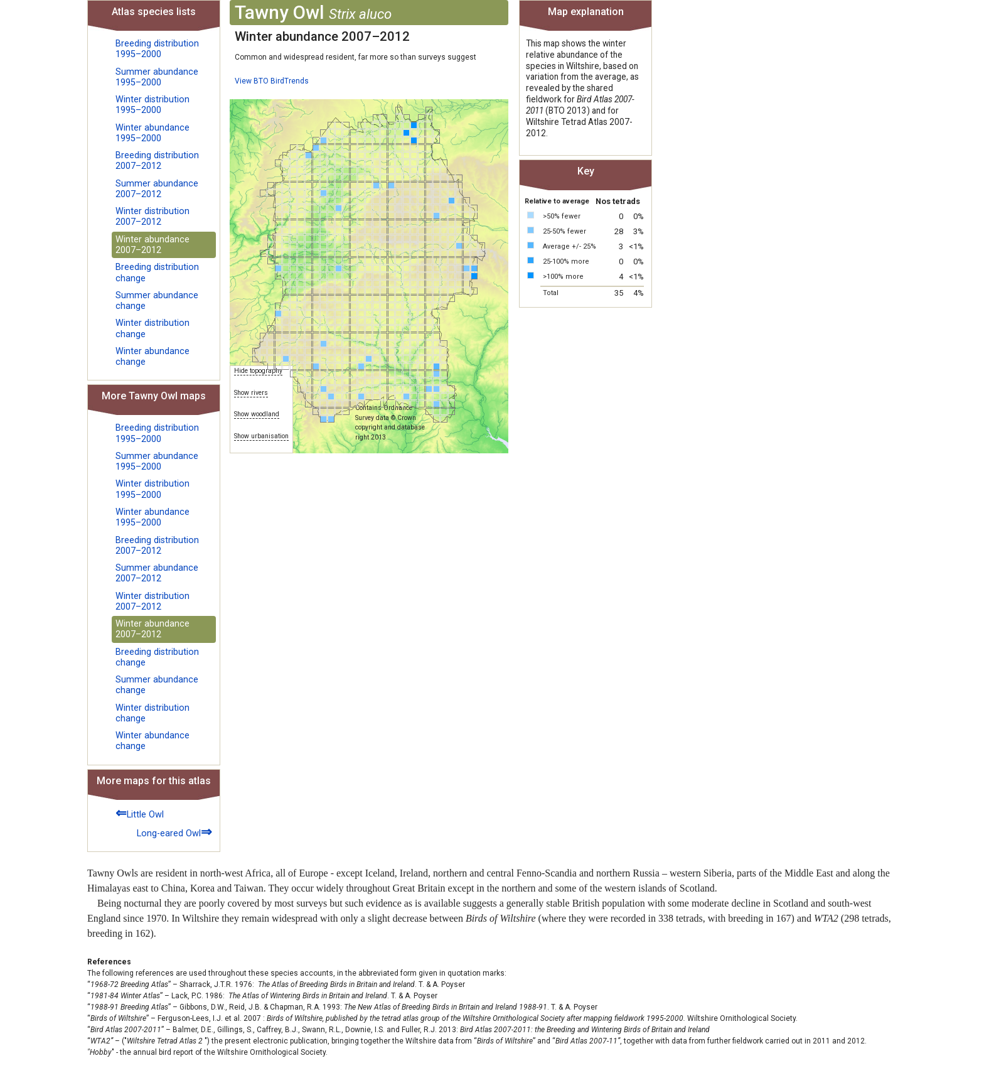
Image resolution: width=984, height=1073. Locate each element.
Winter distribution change (152, 328)
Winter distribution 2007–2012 (152, 216)
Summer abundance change (156, 300)
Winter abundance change (152, 356)
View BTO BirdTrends (272, 81)
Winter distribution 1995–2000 (152, 105)
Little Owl (139, 813)
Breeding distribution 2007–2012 (157, 160)
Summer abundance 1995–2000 (156, 77)
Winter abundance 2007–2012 (152, 245)
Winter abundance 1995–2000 (152, 133)
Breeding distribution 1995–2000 (157, 49)
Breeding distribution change (157, 272)
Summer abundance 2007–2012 (156, 189)
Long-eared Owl (174, 831)
